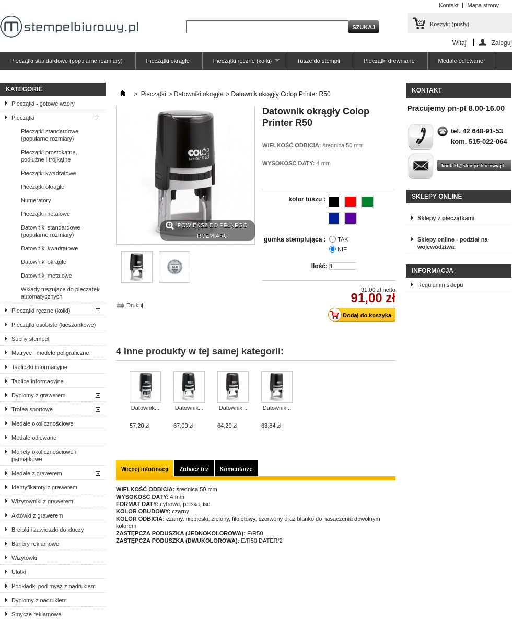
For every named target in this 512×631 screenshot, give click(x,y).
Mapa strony (483, 5)
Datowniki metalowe (46, 275)
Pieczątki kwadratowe (48, 173)
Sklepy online (437, 196)
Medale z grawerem (36, 473)
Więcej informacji (144, 469)
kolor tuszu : (308, 199)
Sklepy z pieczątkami (445, 218)
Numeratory (36, 200)
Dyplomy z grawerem (38, 395)
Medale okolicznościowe (42, 423)
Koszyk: (449, 24)
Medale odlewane (460, 61)
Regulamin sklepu (440, 285)
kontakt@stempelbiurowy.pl (472, 165)
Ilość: (319, 266)
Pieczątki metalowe (45, 214)
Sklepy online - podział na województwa (452, 243)
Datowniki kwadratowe (49, 248)
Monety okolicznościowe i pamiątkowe (43, 455)
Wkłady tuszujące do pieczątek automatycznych (60, 293)
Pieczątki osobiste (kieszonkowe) (53, 325)
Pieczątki (22, 117)
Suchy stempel (30, 339)
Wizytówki (24, 558)
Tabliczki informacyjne (39, 367)
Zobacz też (193, 469)
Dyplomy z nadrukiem (39, 600)
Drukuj (134, 305)
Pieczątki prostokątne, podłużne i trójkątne (49, 156)
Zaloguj (502, 42)
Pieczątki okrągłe (168, 61)
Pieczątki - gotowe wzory (43, 103)
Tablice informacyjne (37, 381)
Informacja (432, 270)
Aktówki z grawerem (37, 515)
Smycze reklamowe (36, 614)
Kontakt (448, 5)
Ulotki (18, 572)
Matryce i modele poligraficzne (50, 353)
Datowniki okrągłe (43, 262)
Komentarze (236, 469)
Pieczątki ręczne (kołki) (241, 64)
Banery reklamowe (35, 544)
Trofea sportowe (32, 409)
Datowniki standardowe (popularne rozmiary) (50, 231)
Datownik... (145, 408)
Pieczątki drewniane (389, 61)
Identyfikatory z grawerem (44, 487)
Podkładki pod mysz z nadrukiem (53, 586)
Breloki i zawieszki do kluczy (47, 529)
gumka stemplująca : (296, 239)
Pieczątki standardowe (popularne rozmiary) (66, 61)
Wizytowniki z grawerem (42, 501)
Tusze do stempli (318, 61)
